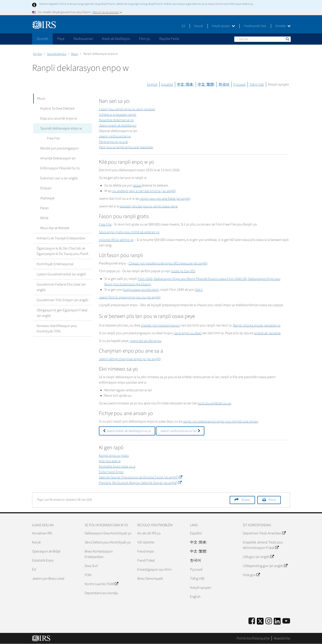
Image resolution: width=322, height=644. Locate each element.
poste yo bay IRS (183, 271)
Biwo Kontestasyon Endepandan (99, 554)
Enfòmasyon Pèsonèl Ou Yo (60, 168)
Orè (199, 289)
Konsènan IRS (42, 533)
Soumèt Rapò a (56, 54)
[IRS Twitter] (260, 622)
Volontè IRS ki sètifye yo (116, 239)
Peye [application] (60, 38)
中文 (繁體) (206, 84)
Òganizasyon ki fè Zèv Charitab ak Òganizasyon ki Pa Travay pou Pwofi (62, 251)
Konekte (283, 26)
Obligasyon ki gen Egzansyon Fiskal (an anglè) (62, 313)
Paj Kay (37, 54)
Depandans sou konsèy (101, 593)
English (152, 84)
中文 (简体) (185, 84)
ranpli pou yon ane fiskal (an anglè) (165, 198)
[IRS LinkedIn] (277, 622)
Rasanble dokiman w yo (116, 120)
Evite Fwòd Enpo (111, 471)
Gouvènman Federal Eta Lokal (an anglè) (61, 287)
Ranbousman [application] (83, 38)
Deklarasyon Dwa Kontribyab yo (108, 533)
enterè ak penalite (267, 333)
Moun (74, 54)
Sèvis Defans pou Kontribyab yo (108, 542)
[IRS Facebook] (251, 621)
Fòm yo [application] (144, 38)
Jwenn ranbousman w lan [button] (180, 430)
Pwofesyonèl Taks (255, 26)
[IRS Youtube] (286, 621)
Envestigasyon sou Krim (154, 569)
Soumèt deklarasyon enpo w (61, 128)
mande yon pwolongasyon (160, 325)
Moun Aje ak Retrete (54, 228)
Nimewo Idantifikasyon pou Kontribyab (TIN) (57, 328)
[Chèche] (262, 39)
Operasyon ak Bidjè (46, 551)
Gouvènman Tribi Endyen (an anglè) (62, 300)
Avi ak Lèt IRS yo (149, 533)
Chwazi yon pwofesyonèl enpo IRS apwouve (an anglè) (168, 263)
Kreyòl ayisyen (223, 26)
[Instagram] (268, 621)
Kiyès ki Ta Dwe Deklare (57, 108)
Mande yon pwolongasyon (59, 148)
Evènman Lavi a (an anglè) (59, 178)
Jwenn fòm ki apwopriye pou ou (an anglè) (130, 297)
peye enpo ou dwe (188, 333)
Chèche (287, 39)
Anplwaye (47, 198)
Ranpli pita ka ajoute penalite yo (256, 325)
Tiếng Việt (257, 84)
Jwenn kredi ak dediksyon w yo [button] (127, 430)
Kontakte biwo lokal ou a (117, 466)
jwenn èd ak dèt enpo (145, 340)
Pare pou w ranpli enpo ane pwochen (126, 147)
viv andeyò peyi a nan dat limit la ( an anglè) (144, 190)
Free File (53, 138)
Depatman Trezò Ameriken (264, 533)
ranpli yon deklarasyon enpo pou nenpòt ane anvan (220, 421)
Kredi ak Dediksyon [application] (116, 38)
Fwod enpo (145, 551)
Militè (44, 218)
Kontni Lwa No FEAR (101, 584)
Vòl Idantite (145, 542)
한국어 (224, 84)
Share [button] (245, 500)
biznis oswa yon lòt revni (141, 289)
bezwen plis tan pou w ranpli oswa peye (149, 206)
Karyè (36, 542)
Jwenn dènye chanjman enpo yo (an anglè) (130, 358)
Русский (239, 84)
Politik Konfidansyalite (253, 638)
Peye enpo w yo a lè (113, 141)
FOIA (88, 574)
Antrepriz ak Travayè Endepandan (61, 238)
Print (272, 500)
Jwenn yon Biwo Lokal (48, 578)
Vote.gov (251, 574)
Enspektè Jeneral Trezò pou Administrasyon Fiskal (263, 545)
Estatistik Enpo (43, 560)
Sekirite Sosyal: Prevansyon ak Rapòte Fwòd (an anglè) (140, 477)
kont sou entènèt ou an (214, 403)
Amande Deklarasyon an (57, 158)
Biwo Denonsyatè (150, 578)
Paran (44, 208)
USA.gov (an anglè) (258, 556)
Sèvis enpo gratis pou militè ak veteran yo (129, 232)
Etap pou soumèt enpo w (58, 118)
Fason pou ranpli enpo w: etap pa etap (127, 109)
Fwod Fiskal (146, 560)
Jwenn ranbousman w (115, 136)
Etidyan (45, 188)
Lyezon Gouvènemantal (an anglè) (61, 274)
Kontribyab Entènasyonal (55, 264)
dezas (137, 185)
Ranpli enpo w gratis (114, 455)
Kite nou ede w (110, 461)
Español (167, 84)
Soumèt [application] (42, 38)
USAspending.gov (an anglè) (265, 565)
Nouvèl (198, 26)
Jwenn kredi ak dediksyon (117, 125)
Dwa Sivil (91, 565)
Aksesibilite (282, 638)
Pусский (196, 569)
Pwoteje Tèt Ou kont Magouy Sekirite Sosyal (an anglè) (140, 482)
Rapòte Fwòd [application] (169, 38)
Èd (183, 26)
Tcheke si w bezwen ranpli (117, 114)
